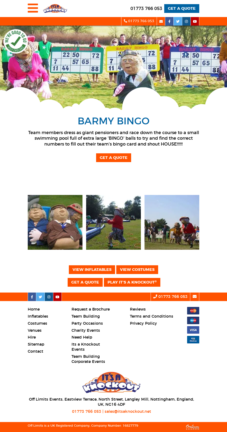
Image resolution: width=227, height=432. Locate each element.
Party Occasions (87, 323)
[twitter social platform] (178, 21)
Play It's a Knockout (132, 282)
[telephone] (146, 9)
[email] (161, 21)
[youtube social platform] (195, 21)
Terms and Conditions (151, 316)
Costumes (37, 323)
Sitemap (36, 344)
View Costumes (137, 270)
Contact (35, 351)
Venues (35, 330)
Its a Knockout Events (86, 346)
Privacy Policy (143, 323)
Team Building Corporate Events (88, 359)
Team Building (86, 316)
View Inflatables (92, 270)
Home (34, 309)
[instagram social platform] (186, 21)
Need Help (82, 337)
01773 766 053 (139, 21)
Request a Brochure (91, 309)
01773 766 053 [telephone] (86, 412)
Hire (32, 337)
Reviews (138, 309)
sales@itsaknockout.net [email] (128, 412)
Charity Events (86, 330)
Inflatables (38, 316)
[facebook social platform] (169, 21)
